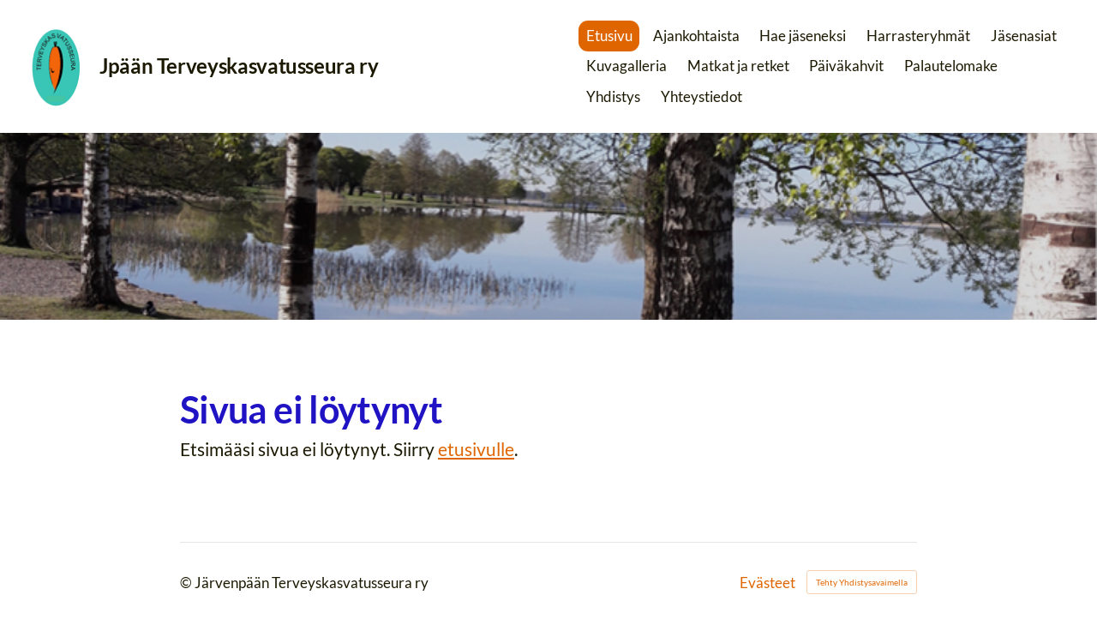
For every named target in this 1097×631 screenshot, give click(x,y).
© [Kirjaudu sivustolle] (187, 583)
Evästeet (767, 582)
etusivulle (476, 449)
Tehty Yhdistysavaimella (862, 582)
